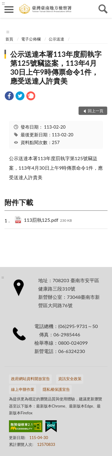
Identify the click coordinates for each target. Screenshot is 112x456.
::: (3, 3)
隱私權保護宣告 (56, 389)
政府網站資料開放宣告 (30, 378)
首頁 (9, 39)
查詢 (103, 9)
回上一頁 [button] (95, 110)
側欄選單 (8, 9)
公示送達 (56, 39)
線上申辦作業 (22, 389)
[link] (9, 96)
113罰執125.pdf (48, 220)
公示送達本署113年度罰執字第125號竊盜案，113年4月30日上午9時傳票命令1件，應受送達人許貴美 (56, 67)
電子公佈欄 (31, 39)
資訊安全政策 (70, 378)
